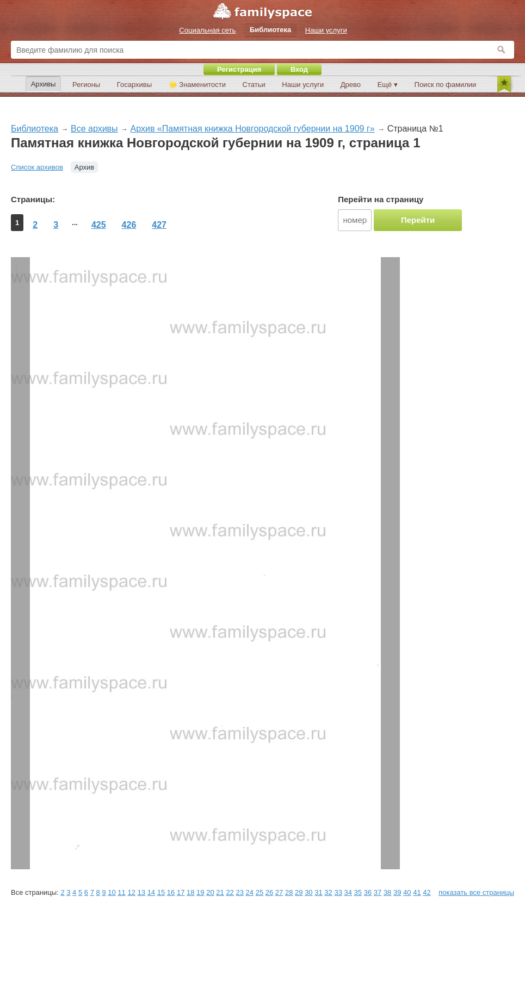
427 (159, 224)
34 (348, 892)
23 (239, 892)
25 (259, 892)
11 (121, 892)
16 (171, 892)
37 (377, 892)
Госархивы (134, 84)
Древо (351, 84)
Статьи (254, 84)
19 (200, 892)
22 (229, 892)
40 (407, 892)
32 (328, 892)
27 (279, 892)
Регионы (86, 84)
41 (417, 892)
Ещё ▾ (388, 84)
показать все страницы (476, 892)
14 (151, 892)
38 (387, 892)
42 (426, 892)
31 (318, 892)
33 (338, 892)
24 (250, 892)
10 (111, 892)
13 (141, 892)
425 (98, 224)
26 (269, 892)
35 (358, 892)
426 (129, 224)
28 (289, 892)
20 (210, 892)
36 (368, 892)
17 (180, 892)
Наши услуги (303, 84)
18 (190, 892)
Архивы (43, 84)
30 (308, 892)
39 (397, 892)
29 (298, 892)
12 (131, 892)
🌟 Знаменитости (197, 84)
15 (161, 892)
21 (220, 892)
